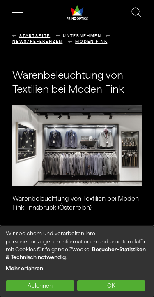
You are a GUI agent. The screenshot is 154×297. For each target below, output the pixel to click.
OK (111, 285)
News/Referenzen (37, 41)
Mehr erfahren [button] (24, 268)
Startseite (34, 35)
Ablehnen (40, 285)
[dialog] (77, 261)
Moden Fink (91, 41)
